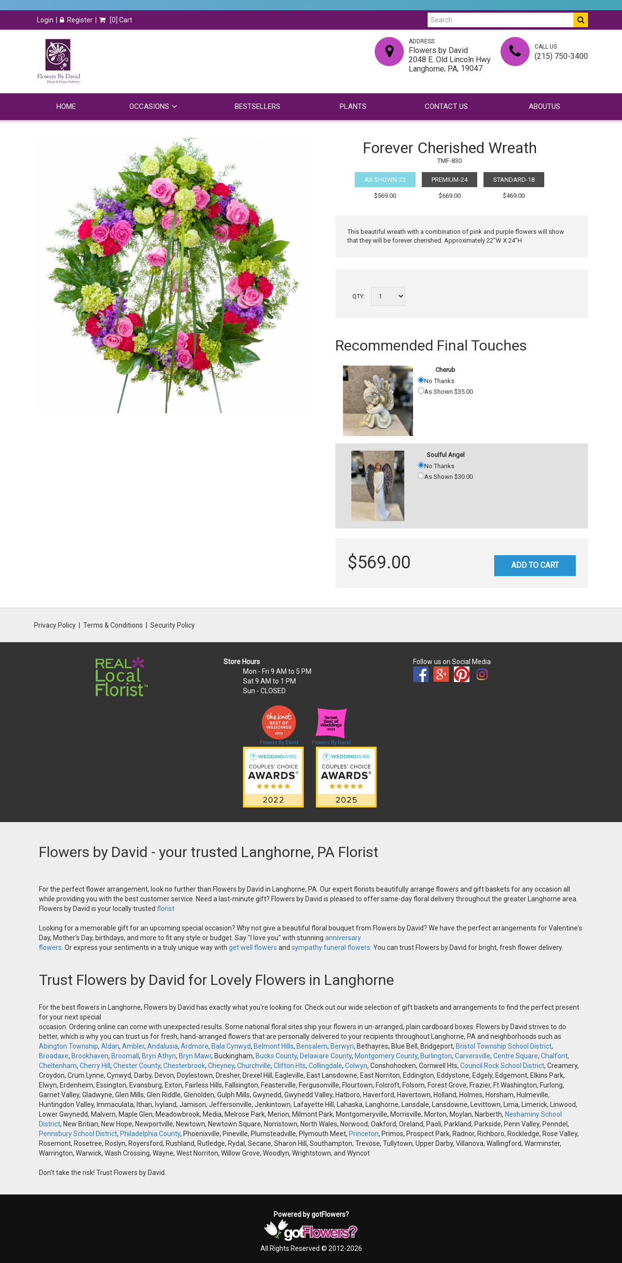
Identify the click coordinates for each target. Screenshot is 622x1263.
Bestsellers (257, 106)
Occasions (149, 106)
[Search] (500, 20)
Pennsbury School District (78, 1134)
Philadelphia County (150, 1134)
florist (165, 908)
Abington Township (68, 1046)
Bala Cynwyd (231, 1046)
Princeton (364, 1134)
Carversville (472, 1056)
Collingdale (325, 1066)
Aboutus (544, 106)
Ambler (133, 1046)
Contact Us (446, 106)
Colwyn (356, 1066)
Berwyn (342, 1046)
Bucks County (276, 1056)
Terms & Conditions (113, 625)
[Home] (58, 61)
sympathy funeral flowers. (332, 947)
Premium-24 (449, 179)
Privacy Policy (55, 625)
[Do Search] (580, 20)
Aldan (110, 1046)
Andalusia (162, 1046)
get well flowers (253, 947)
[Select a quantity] (388, 296)
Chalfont (554, 1056)
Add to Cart (535, 565)
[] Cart (115, 20)
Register (76, 20)
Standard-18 (514, 179)
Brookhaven (89, 1056)
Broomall (125, 1056)
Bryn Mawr (195, 1056)
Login (45, 20)
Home (66, 106)
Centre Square (515, 1056)
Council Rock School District (502, 1066)
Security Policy (172, 625)
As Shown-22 (385, 179)
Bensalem (312, 1046)
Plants (353, 106)
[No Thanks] (421, 380)
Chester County (136, 1066)
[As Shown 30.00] (421, 476)
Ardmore (194, 1046)
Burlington (436, 1056)
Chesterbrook (184, 1066)
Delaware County (326, 1056)
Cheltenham (58, 1066)
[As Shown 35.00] (421, 390)
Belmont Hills (274, 1046)
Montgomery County (386, 1056)
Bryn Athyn (159, 1056)
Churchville (254, 1066)
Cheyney (221, 1066)
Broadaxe (54, 1056)
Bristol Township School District (504, 1046)
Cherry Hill (95, 1066)
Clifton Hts (290, 1066)
